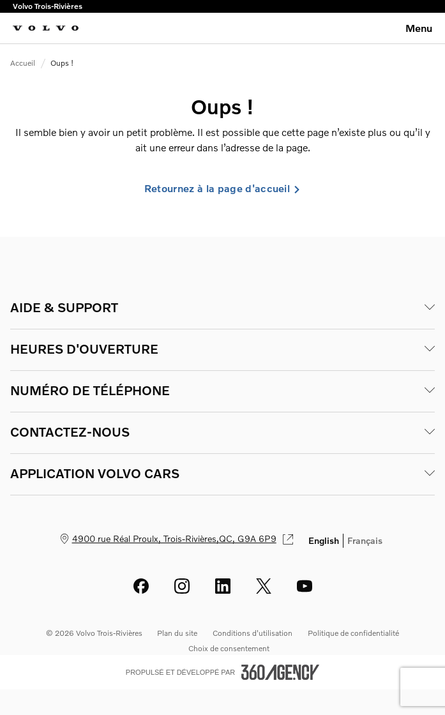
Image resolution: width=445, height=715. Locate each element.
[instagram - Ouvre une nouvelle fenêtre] (182, 586)
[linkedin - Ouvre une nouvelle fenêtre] (222, 586)
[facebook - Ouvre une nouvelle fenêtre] (141, 586)
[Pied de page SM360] (280, 672)
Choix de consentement (228, 648)
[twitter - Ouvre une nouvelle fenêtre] (263, 586)
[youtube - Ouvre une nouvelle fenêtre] (304, 586)
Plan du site (177, 633)
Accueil (22, 63)
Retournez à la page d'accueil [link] (222, 188)
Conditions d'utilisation (252, 633)
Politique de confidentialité (353, 633)
